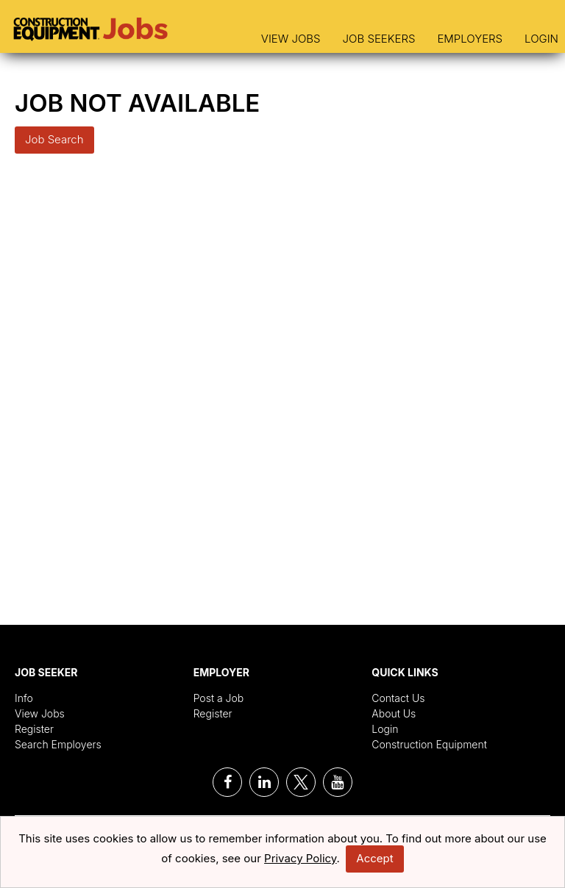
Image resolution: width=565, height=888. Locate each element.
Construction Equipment (429, 744)
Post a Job (218, 698)
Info (24, 698)
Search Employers (58, 744)
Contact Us (398, 698)
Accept (374, 858)
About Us (394, 713)
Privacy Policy (300, 858)
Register (34, 729)
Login (541, 39)
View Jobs (291, 39)
